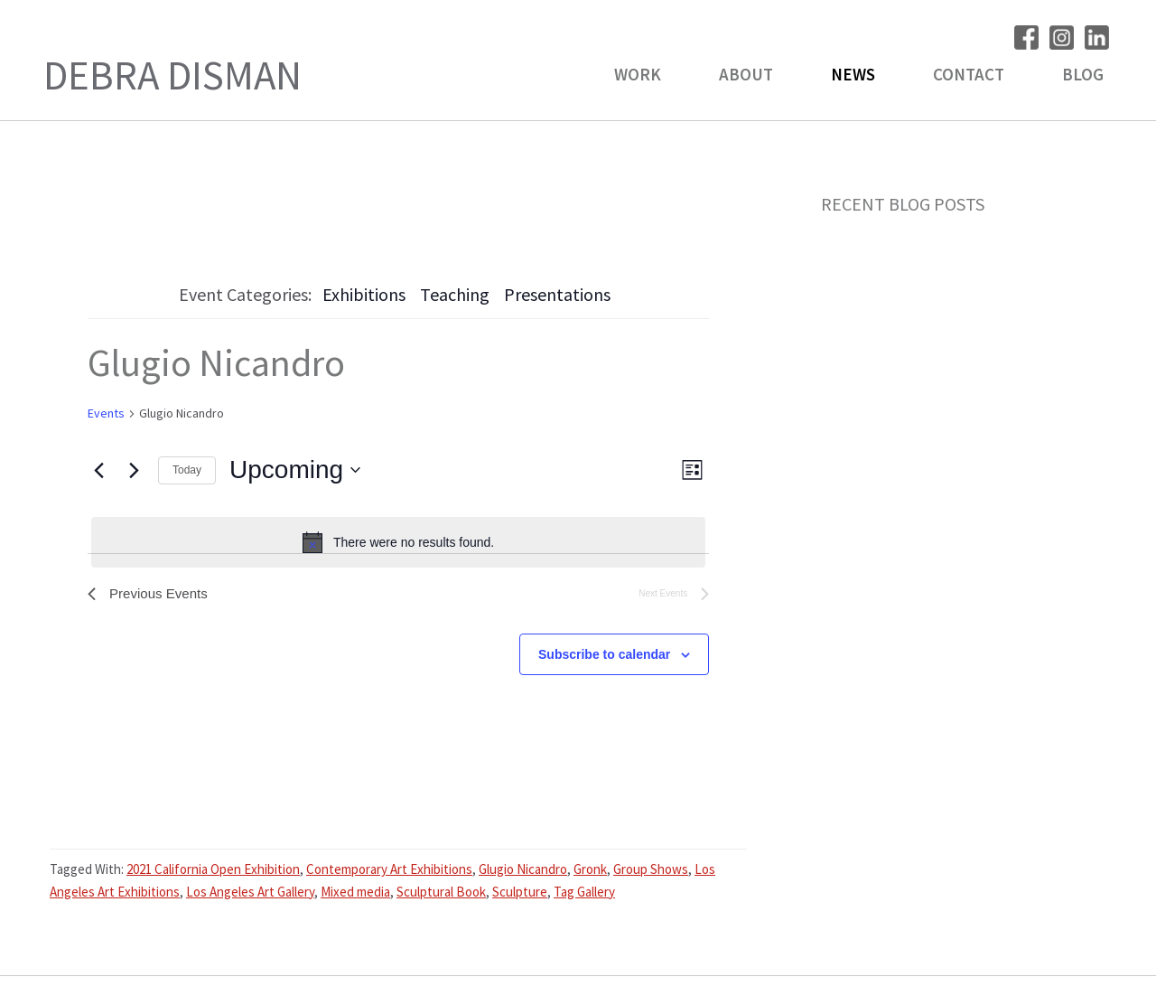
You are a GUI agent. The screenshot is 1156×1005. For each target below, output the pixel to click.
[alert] (398, 542)
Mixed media (355, 893)
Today (186, 470)
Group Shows (650, 871)
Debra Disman (172, 75)
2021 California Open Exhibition (213, 871)
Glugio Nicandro (523, 871)
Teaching (454, 294)
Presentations (557, 294)
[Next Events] (133, 470)
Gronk (590, 871)
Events (106, 413)
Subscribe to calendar (604, 656)
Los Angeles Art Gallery (250, 893)
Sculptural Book (441, 893)
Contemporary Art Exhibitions (389, 871)
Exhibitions (364, 294)
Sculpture (519, 893)
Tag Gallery (584, 893)
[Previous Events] (98, 470)
